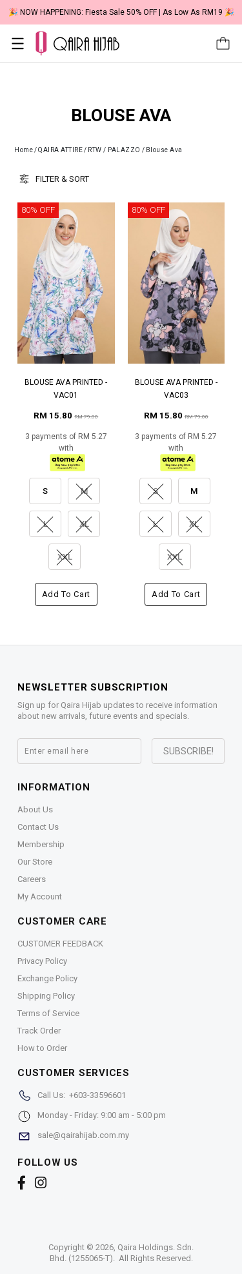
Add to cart (66, 594)
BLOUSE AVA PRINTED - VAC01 (66, 389)
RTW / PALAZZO (114, 149)
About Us (35, 809)
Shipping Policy (46, 996)
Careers (31, 879)
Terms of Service (48, 1013)
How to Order (42, 1048)
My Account (39, 896)
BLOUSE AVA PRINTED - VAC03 (176, 389)
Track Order (39, 1030)
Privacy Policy (42, 961)
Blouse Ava (164, 149)
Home (23, 149)
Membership (41, 844)
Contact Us (38, 827)
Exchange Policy (47, 978)
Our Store (34, 862)
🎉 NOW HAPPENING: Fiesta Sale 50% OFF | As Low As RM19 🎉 (121, 12)
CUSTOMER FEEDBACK (60, 943)
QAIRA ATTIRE (60, 149)
